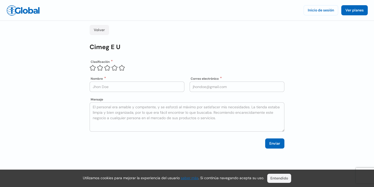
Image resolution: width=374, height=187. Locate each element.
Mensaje (97, 99)
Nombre (97, 79)
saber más (189, 178)
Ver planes (354, 10)
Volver (99, 30)
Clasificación (100, 62)
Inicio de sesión (321, 10)
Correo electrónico (205, 79)
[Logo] (23, 10)
